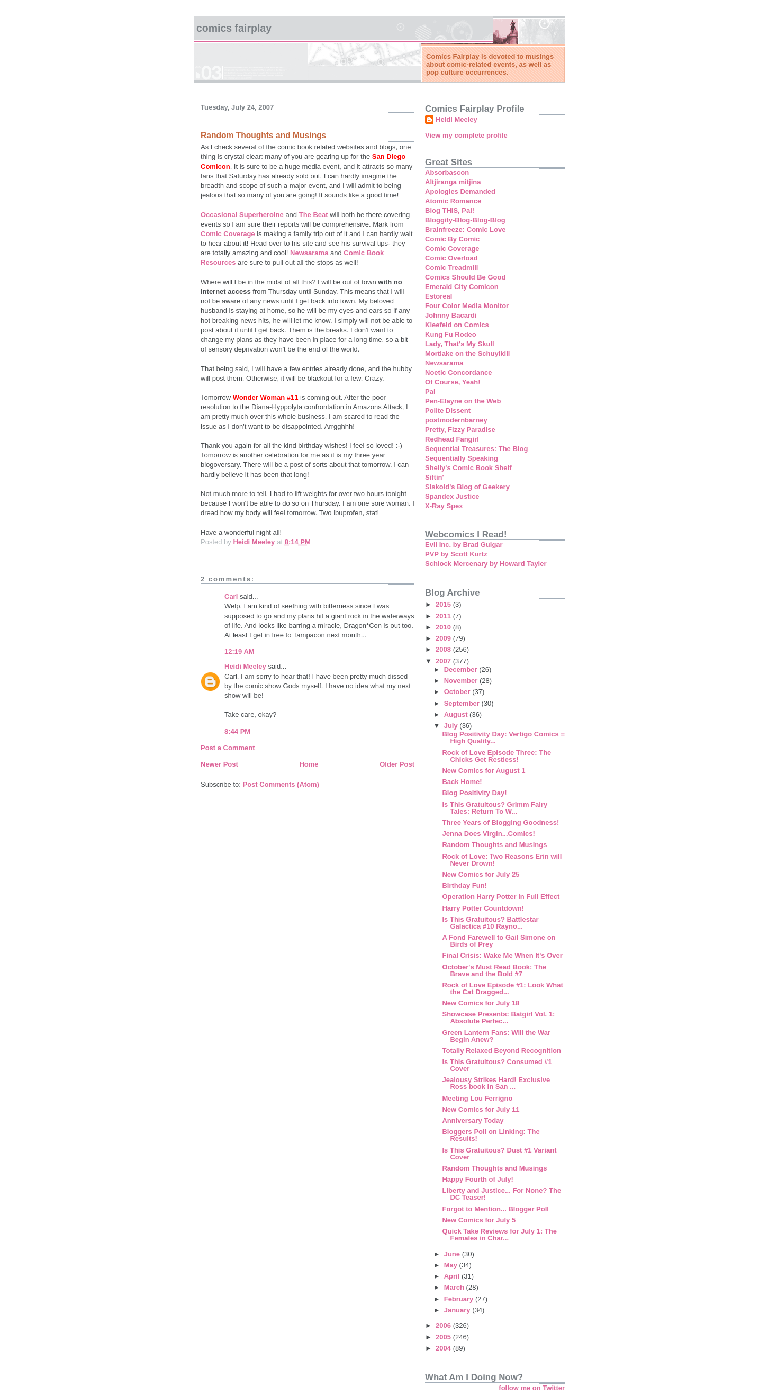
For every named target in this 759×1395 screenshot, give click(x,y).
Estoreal (438, 296)
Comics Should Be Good (465, 277)
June (453, 1254)
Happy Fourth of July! (477, 1179)
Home (308, 764)
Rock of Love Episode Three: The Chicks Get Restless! (496, 756)
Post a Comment (228, 748)
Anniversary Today (472, 1120)
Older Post (397, 764)
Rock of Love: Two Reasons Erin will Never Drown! (502, 859)
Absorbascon (447, 172)
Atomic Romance (453, 201)
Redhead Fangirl (452, 439)
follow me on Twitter (532, 1388)
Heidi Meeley (245, 666)
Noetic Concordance (458, 372)
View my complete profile (466, 135)
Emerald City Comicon (462, 287)
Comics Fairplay (234, 28)
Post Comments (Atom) (281, 784)
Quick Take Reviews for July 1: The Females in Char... (499, 1234)
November (462, 681)
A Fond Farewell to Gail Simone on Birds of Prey (498, 940)
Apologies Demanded (460, 191)
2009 (444, 638)
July (452, 726)
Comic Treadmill (451, 268)
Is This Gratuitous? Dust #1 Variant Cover (499, 1153)
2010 (444, 627)
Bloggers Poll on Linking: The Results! (490, 1135)
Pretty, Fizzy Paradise (460, 430)
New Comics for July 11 (480, 1109)
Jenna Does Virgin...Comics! (488, 834)
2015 (444, 604)
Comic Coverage (228, 234)
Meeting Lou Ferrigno (477, 1098)
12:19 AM (239, 651)
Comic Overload (451, 258)
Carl (231, 596)
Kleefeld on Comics (457, 325)
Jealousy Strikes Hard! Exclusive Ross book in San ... (496, 1083)
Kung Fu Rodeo (450, 334)
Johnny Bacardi (451, 315)
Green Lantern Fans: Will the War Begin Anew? (496, 1036)
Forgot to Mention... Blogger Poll (495, 1209)
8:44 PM (237, 731)
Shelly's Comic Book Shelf (468, 468)
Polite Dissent (448, 411)
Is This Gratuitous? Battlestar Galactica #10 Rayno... (490, 922)
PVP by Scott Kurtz (456, 554)
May (451, 1265)
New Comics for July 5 (479, 1220)
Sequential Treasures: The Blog (476, 449)
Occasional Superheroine (242, 215)
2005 (444, 1337)
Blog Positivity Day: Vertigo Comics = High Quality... (503, 737)
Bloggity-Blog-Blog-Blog (465, 220)
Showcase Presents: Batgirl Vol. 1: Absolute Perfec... (498, 1017)
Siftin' (434, 477)
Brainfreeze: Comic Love (465, 229)
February (459, 1299)
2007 (444, 661)
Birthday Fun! (464, 885)
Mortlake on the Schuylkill (467, 353)
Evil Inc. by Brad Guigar (464, 544)
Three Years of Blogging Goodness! (500, 822)
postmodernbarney (456, 420)
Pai (430, 391)
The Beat (313, 215)
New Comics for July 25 (480, 874)
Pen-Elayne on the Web (463, 401)
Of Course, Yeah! (453, 382)
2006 (444, 1325)
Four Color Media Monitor (467, 306)
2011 (444, 616)
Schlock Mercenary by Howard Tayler (486, 564)
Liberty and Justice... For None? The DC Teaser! (501, 1193)
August (456, 714)
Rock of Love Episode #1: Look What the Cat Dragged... (502, 988)
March (455, 1287)
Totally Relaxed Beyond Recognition (501, 1051)
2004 (444, 1348)
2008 (444, 649)
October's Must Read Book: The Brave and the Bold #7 (494, 970)
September (463, 703)
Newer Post (219, 764)
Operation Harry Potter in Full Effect (500, 897)
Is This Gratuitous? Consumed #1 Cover (497, 1065)
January (458, 1310)
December (461, 669)
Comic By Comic (452, 239)
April (453, 1276)
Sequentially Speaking (461, 458)
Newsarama (309, 253)
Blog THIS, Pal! (449, 210)
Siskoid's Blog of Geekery (467, 487)
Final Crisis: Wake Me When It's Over (502, 955)
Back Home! (462, 782)
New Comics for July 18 (480, 1003)
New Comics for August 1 (483, 771)
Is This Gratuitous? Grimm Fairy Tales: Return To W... (494, 807)
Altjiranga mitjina (453, 182)
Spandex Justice (452, 496)
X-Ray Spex (444, 506)
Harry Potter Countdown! (483, 908)
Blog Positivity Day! (474, 793)
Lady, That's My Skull (459, 344)
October (458, 692)
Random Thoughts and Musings (494, 845)
